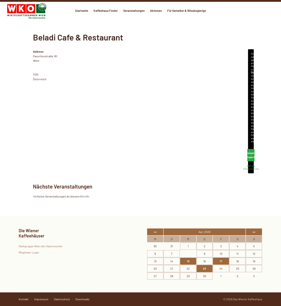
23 (204, 268)
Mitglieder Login (29, 252)
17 (221, 261)
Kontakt (24, 299)
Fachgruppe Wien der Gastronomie (40, 246)
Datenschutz (62, 299)
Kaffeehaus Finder (106, 10)
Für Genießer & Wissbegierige (186, 10)
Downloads (82, 299)
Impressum (41, 299)
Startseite (81, 10)
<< (155, 231)
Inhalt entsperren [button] (250, 155)
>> (254, 231)
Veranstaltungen (134, 10)
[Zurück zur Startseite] (27, 11)
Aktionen (156, 10)
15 (188, 261)
